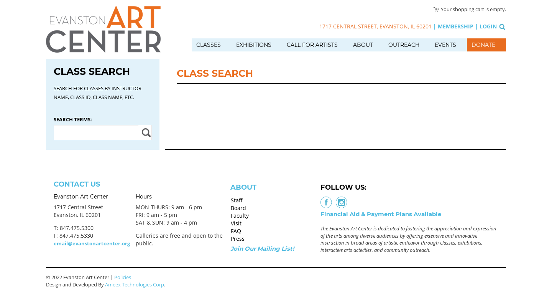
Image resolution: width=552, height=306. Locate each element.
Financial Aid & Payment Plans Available (380, 214)
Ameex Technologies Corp (134, 284)
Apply (145, 132)
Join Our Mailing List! (262, 248)
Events (445, 44)
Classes (208, 44)
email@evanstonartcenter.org (92, 243)
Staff (237, 200)
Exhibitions (253, 44)
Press (238, 238)
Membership (455, 26)
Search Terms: (73, 119)
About (363, 44)
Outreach (403, 44)
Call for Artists (312, 44)
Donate (483, 44)
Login (488, 26)
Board (238, 208)
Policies (122, 277)
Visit (236, 223)
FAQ (236, 231)
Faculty (240, 215)
